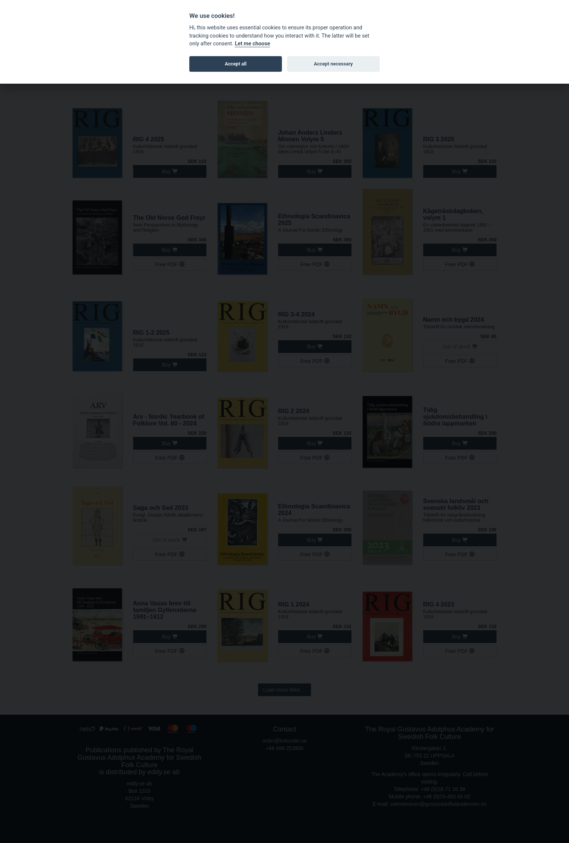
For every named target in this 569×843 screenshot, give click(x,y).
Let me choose (252, 44)
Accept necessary (333, 64)
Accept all (236, 64)
